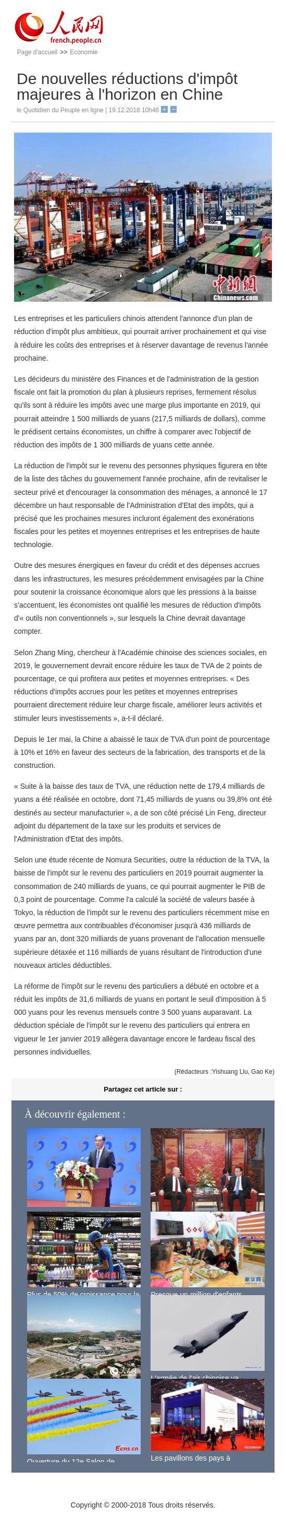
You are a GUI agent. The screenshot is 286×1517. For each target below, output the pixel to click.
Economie (83, 52)
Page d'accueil (37, 52)
